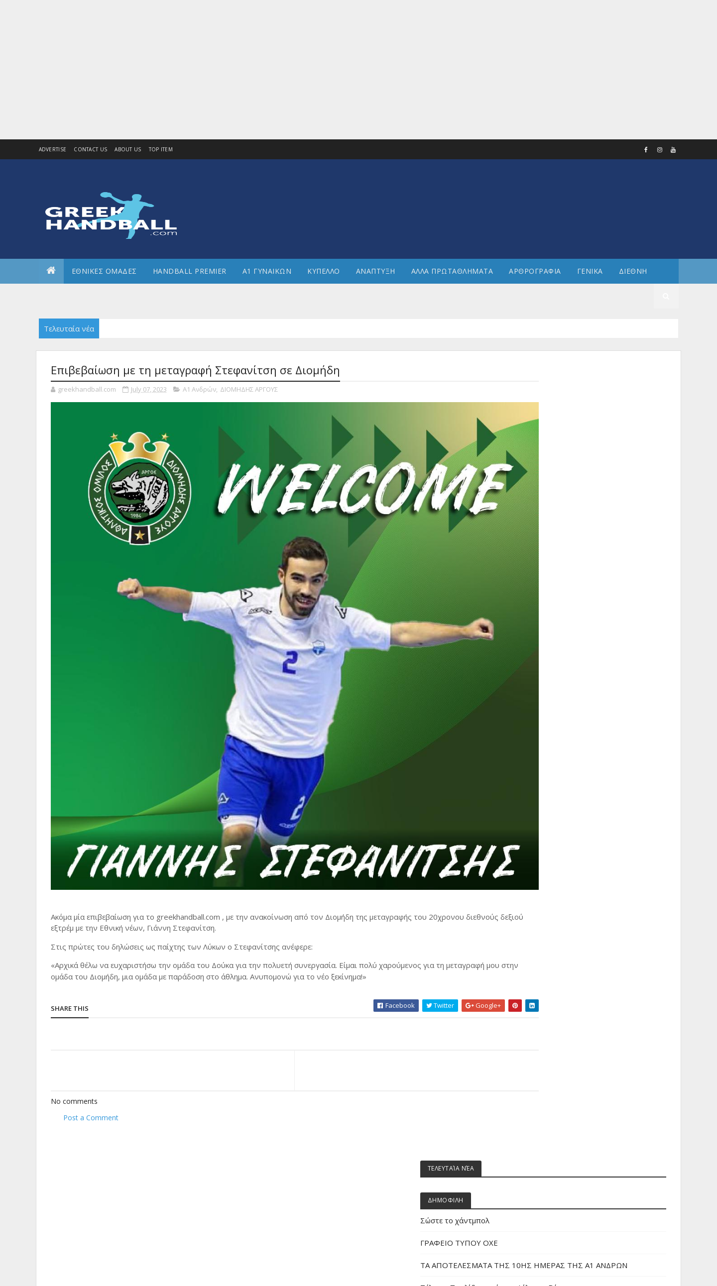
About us (128, 149)
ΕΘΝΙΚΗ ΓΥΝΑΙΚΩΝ (557, 777)
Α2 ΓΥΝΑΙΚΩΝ (550, 676)
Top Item (161, 149)
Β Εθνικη (545, 710)
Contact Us (90, 149)
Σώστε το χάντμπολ (559, 434)
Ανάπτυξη (546, 693)
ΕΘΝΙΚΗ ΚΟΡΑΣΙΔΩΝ (559, 811)
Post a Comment (91, 1082)
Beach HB (545, 592)
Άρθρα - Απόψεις (556, 609)
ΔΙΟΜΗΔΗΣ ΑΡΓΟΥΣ (249, 390)
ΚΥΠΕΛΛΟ (323, 271)
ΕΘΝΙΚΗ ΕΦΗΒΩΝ (555, 794)
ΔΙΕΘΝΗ (542, 727)
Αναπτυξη (375, 271)
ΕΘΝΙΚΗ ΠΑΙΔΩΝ (554, 861)
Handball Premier (190, 271)
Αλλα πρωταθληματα (452, 271)
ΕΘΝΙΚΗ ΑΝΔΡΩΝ (555, 760)
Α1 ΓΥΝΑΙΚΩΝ (267, 271)
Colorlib (96, 1272)
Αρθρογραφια (535, 271)
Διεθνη (633, 271)
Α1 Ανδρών (199, 390)
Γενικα (590, 271)
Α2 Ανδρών (548, 659)
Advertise (53, 149)
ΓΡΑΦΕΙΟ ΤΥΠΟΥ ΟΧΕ (563, 457)
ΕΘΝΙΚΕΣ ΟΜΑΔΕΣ (104, 271)
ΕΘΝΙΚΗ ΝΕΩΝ (551, 845)
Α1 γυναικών (550, 642)
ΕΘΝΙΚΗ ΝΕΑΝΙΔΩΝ (557, 828)
